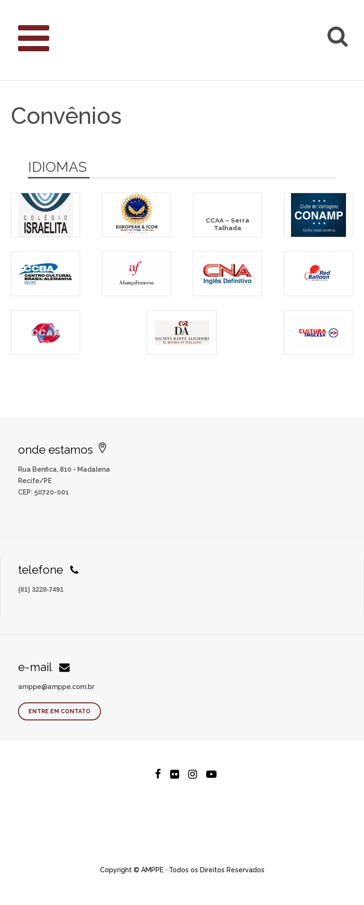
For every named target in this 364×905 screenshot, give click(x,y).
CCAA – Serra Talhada (227, 223)
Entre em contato (59, 711)
